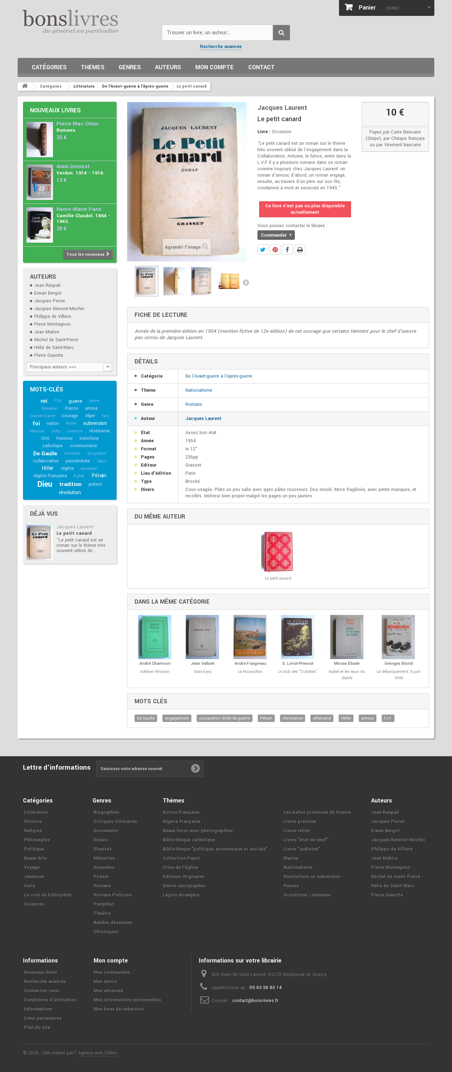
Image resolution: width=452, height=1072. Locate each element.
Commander (276, 235)
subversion (95, 423)
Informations (38, 1009)
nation (53, 423)
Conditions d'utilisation (50, 1000)
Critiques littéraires (115, 821)
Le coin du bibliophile (47, 895)
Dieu (44, 484)
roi (44, 401)
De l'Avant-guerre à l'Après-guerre (218, 376)
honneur (64, 438)
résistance (99, 431)
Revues (291, 886)
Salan (102, 461)
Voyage (32, 867)
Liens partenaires (42, 1018)
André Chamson (155, 664)
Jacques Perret (49, 301)
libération (50, 408)
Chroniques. (106, 932)
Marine (291, 858)
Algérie (67, 468)
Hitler (48, 468)
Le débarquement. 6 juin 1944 (399, 675)
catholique (52, 446)
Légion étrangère (181, 895)
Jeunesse (34, 876)
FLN (57, 401)
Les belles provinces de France (317, 812)
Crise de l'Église (180, 867)
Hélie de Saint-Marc (54, 347)
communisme (83, 446)
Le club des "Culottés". (298, 672)
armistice (72, 453)
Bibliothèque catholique (189, 840)
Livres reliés (297, 831)
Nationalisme (198, 390)
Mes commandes (112, 972)
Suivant (245, 282)
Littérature (36, 812)
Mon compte (214, 67)
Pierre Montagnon (52, 324)
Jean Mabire (46, 332)
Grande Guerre (42, 416)
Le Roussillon (250, 672)
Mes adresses (108, 991)
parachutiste (78, 461)
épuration (89, 469)
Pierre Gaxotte (48, 355)
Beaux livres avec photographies (198, 831)
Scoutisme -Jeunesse (307, 895)
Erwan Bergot (47, 293)
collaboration (46, 461)
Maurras (37, 431)
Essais (100, 840)
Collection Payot (181, 858)
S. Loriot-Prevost (298, 664)
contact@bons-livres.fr (255, 1000)
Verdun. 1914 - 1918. (80, 173)
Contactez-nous (41, 991)
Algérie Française (50, 476)
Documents (106, 831)
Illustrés (103, 849)
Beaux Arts (35, 858)
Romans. (66, 130)
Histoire (33, 821)
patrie (94, 401)
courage (70, 416)
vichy (55, 431)
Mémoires (104, 858)
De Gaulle (45, 453)
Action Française (181, 812)
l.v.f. (388, 718)
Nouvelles (104, 867)
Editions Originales (183, 876)
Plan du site (37, 1027)
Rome (71, 423)
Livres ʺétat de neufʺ (306, 840)
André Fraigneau (250, 664)
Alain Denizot (73, 166)
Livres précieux (300, 821)
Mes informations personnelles (127, 1000)
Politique (34, 849)
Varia (29, 886)
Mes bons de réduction (119, 1009)
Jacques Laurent (75, 526)
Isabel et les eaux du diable (347, 675)
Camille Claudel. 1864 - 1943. (83, 218)
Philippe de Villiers (52, 316)
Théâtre (102, 913)
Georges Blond (399, 664)
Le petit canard (74, 533)
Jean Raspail (47, 285)
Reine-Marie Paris (78, 209)
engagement (177, 718)
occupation (96, 453)
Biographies (106, 812)
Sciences (34, 904)
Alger (90, 416)
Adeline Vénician (155, 672)
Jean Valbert (203, 664)
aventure (74, 431)
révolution (70, 492)
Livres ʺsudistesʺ (302, 849)
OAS (45, 438)
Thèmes (93, 67)
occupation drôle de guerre (224, 718)
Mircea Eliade (346, 664)
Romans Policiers (113, 895)
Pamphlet (104, 904)
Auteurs (168, 67)
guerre (75, 401)
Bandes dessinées (113, 922)
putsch (95, 484)
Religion (33, 831)
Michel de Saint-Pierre (56, 340)
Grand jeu (203, 672)
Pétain (98, 475)
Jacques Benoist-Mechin (59, 309)
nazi (105, 416)
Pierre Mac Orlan (77, 124)
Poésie (101, 876)
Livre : (263, 132)
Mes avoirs (105, 981)
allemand (322, 718)
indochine (89, 438)
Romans (193, 404)
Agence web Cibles (97, 1053)
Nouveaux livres (55, 110)
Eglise (79, 476)
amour (91, 408)
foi (36, 423)
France (71, 408)
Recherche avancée (221, 46)
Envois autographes (184, 886)
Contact (261, 67)
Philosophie (37, 840)
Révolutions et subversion (312, 876)
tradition (70, 484)
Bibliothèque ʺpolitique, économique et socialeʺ (215, 849)
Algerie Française (181, 821)
